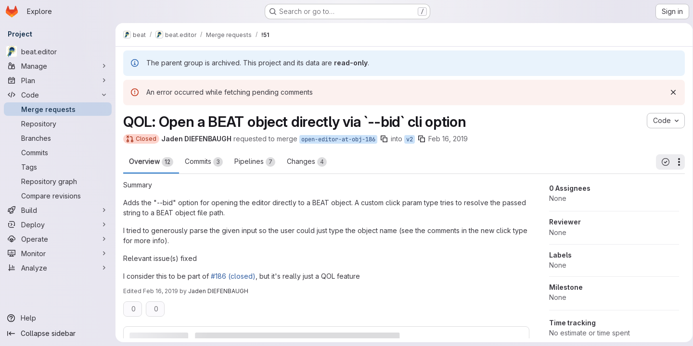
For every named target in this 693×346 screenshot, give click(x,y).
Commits (204, 162)
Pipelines (254, 162)
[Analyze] (58, 267)
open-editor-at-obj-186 (338, 139)
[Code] (58, 94)
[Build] (58, 210)
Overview (151, 162)
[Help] (58, 318)
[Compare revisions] (58, 195)
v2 (409, 139)
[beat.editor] (58, 51)
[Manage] (58, 66)
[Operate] (58, 239)
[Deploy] (58, 224)
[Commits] (58, 152)
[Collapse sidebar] (58, 333)
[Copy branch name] (384, 139)
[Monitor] (58, 253)
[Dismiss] (670, 92)
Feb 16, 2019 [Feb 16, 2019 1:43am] (160, 291)
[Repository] (58, 123)
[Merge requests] (58, 109)
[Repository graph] (58, 181)
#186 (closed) (233, 276)
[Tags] (58, 166)
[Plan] (58, 80)
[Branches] (58, 138)
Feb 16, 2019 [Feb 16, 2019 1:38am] (448, 139)
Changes (307, 162)
